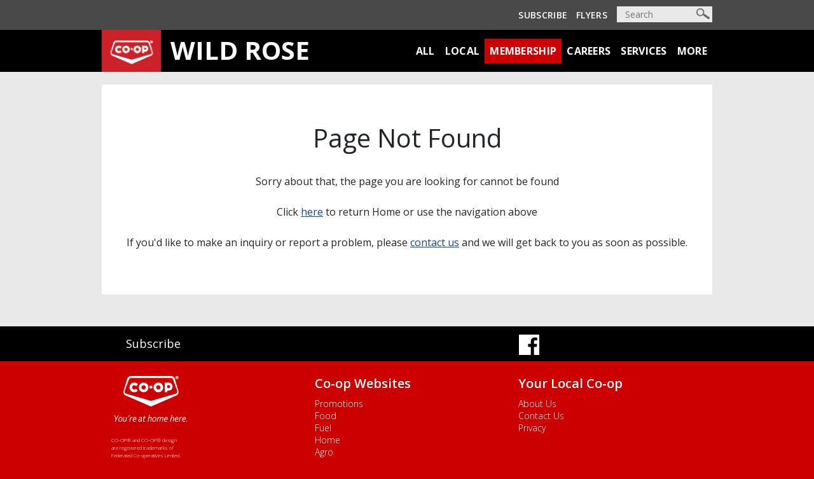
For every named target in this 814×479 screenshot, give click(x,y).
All (425, 51)
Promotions (339, 404)
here (312, 212)
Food (325, 416)
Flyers (591, 15)
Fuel (323, 428)
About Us (537, 404)
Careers (588, 51)
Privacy (532, 428)
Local (462, 51)
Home (327, 440)
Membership (523, 51)
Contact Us (541, 416)
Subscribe (542, 15)
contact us (434, 242)
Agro (324, 452)
